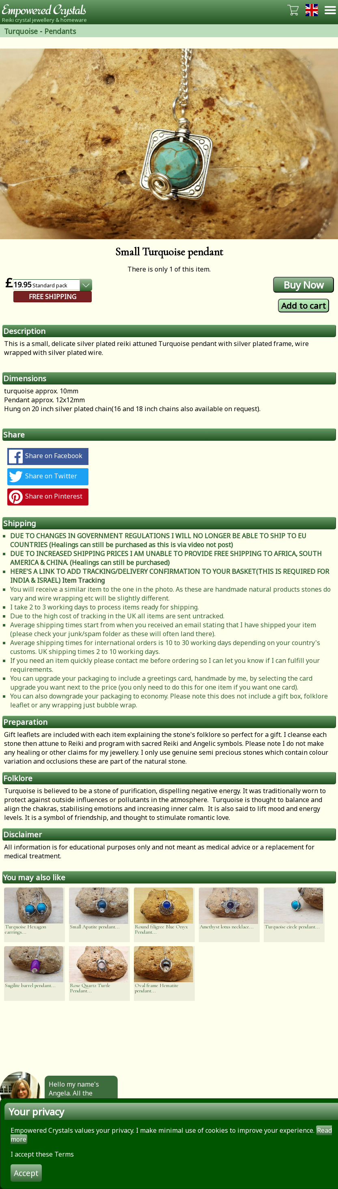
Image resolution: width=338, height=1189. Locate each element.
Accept (26, 1173)
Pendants (60, 31)
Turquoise (21, 31)
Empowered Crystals (46, 10)
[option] (169, 144)
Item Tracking (83, 580)
